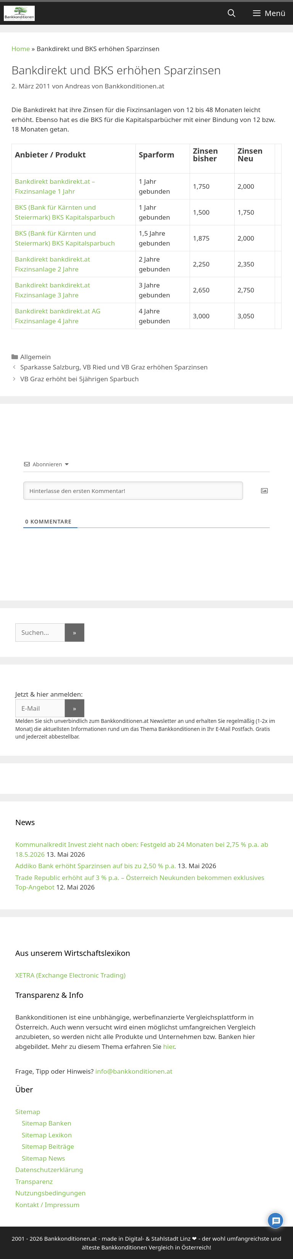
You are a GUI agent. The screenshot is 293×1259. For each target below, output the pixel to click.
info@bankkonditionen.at (133, 1071)
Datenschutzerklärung (49, 1169)
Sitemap (27, 1111)
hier (168, 1046)
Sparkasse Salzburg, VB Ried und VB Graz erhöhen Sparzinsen (114, 367)
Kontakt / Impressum (47, 1204)
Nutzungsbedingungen (50, 1192)
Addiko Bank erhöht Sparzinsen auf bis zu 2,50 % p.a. (95, 865)
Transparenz (34, 1181)
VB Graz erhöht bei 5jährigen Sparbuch (79, 378)
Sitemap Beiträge (48, 1146)
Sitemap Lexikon (47, 1135)
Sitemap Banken (46, 1123)
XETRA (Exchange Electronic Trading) (70, 975)
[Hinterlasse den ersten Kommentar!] (133, 491)
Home (20, 48)
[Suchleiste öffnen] (231, 13)
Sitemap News (43, 1158)
